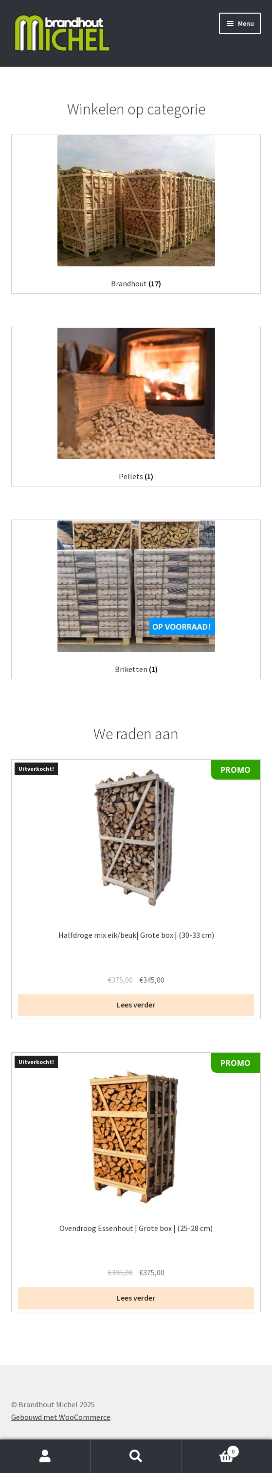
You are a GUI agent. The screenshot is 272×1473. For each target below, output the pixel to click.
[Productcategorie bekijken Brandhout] (136, 211)
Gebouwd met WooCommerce (60, 1417)
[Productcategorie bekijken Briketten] (136, 597)
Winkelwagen (210, 1449)
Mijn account (45, 1456)
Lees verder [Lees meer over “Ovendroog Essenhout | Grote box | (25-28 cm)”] (136, 1298)
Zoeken (136, 1456)
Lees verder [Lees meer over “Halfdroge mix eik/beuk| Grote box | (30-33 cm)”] (136, 1004)
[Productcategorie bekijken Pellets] (136, 404)
